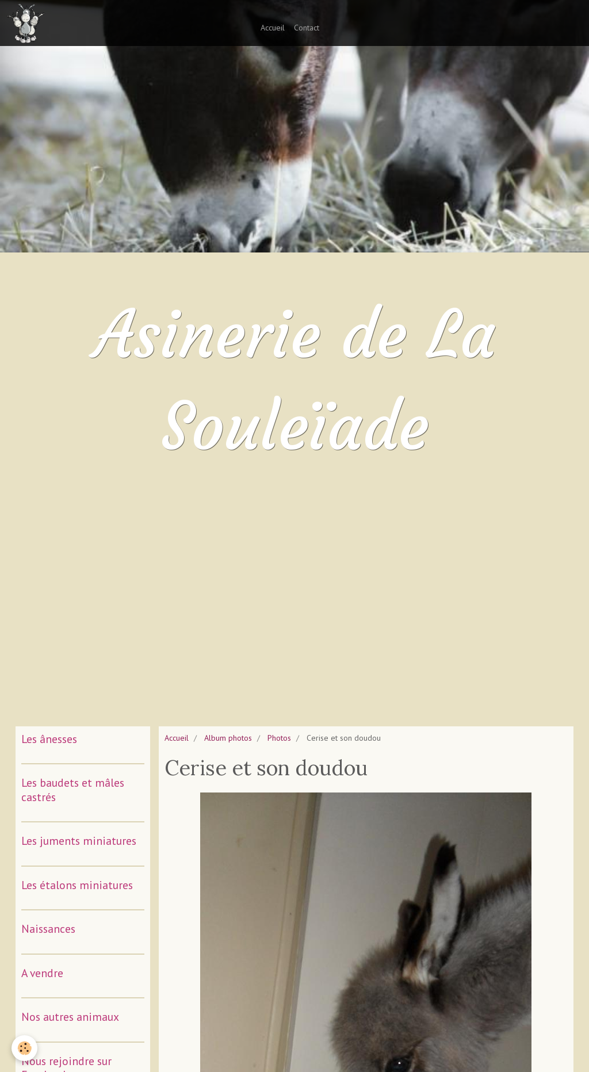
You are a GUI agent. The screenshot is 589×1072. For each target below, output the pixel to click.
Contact (306, 27)
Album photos (228, 738)
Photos (279, 738)
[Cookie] (24, 1048)
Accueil (273, 27)
